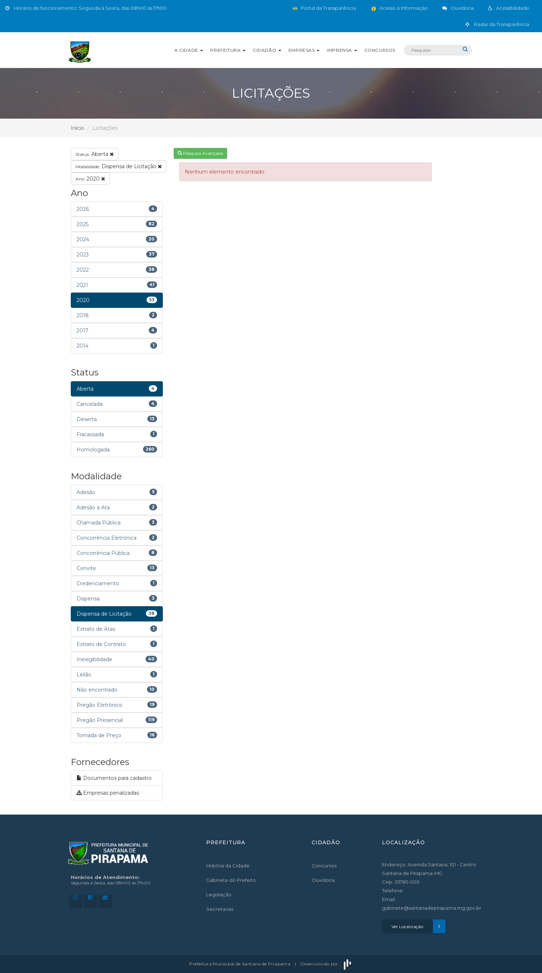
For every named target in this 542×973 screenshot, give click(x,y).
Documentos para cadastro (114, 778)
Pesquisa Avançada (200, 153)
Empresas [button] (304, 50)
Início (77, 128)
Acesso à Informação (399, 8)
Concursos (379, 50)
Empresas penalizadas (108, 793)
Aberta (94, 154)
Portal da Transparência (324, 8)
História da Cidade (228, 865)
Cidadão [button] (267, 50)
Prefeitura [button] (228, 50)
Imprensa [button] (342, 50)
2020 (90, 178)
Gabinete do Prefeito (231, 880)
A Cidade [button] (188, 50)
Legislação (218, 894)
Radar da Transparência (497, 24)
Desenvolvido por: (326, 963)
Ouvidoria (323, 880)
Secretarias (219, 909)
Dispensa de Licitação (118, 166)
